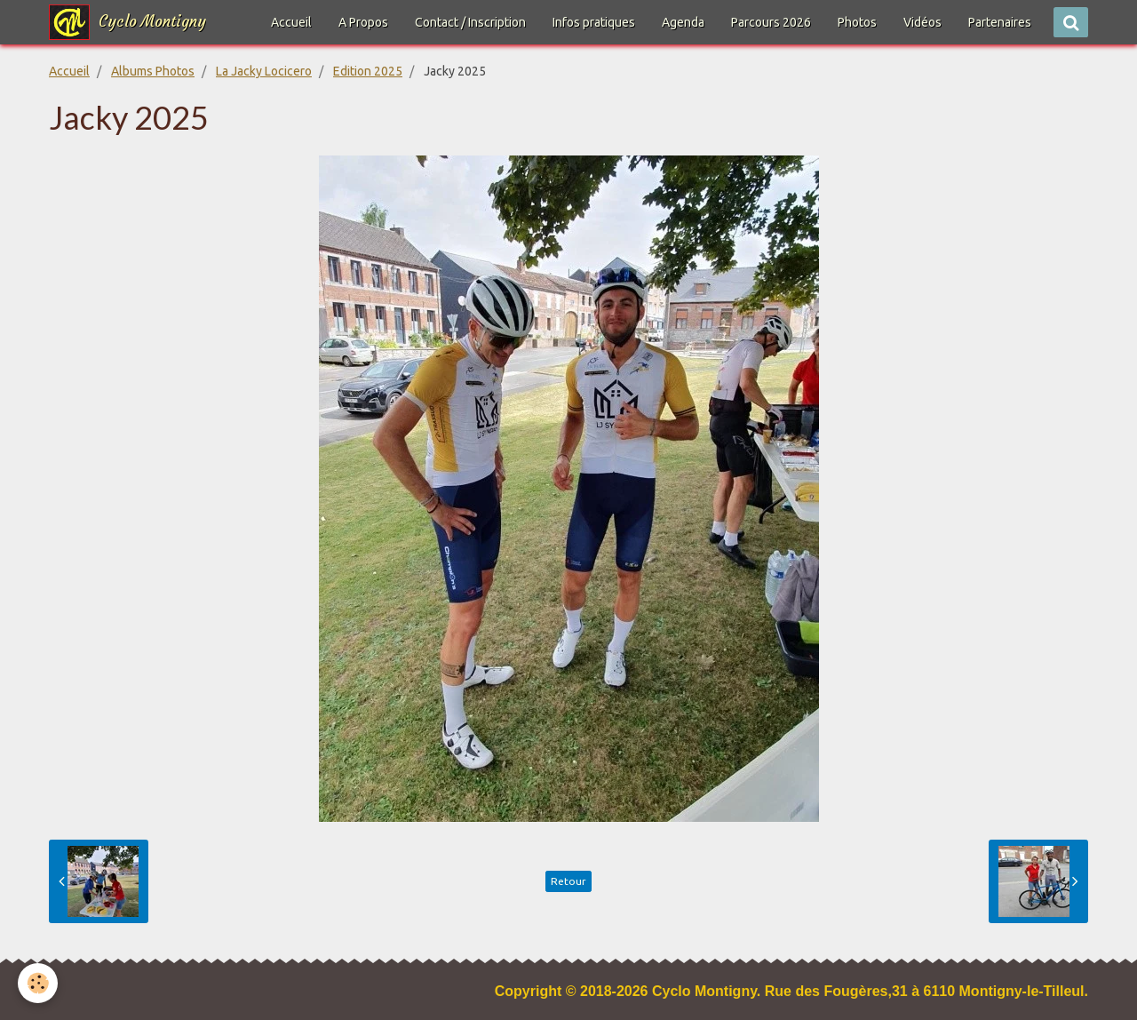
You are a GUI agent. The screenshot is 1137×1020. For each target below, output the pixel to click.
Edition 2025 (367, 71)
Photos (857, 22)
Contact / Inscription (470, 22)
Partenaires (999, 22)
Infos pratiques (594, 22)
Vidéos (922, 22)
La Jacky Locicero (264, 71)
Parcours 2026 (771, 22)
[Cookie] (38, 983)
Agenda (683, 22)
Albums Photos (153, 71)
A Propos (363, 22)
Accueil (291, 22)
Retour (568, 881)
